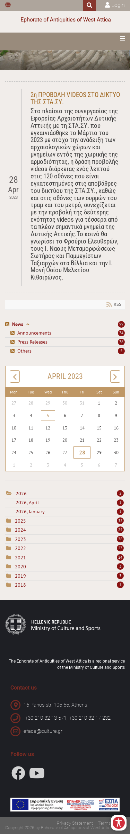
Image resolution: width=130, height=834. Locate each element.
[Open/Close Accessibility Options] (119, 823)
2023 (20, 539)
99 (121, 324)
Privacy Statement (75, 823)
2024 (20, 530)
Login (118, 5)
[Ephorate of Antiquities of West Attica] (65, 19)
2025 (20, 521)
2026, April (70, 502)
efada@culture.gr (43, 731)
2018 (20, 585)
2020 (20, 567)
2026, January (70, 511)
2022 (20, 548)
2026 (21, 493)
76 (121, 341)
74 (121, 332)
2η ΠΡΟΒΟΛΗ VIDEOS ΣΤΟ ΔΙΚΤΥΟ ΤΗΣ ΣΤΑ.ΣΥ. (75, 98)
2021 (20, 557)
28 (82, 452)
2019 (20, 576)
